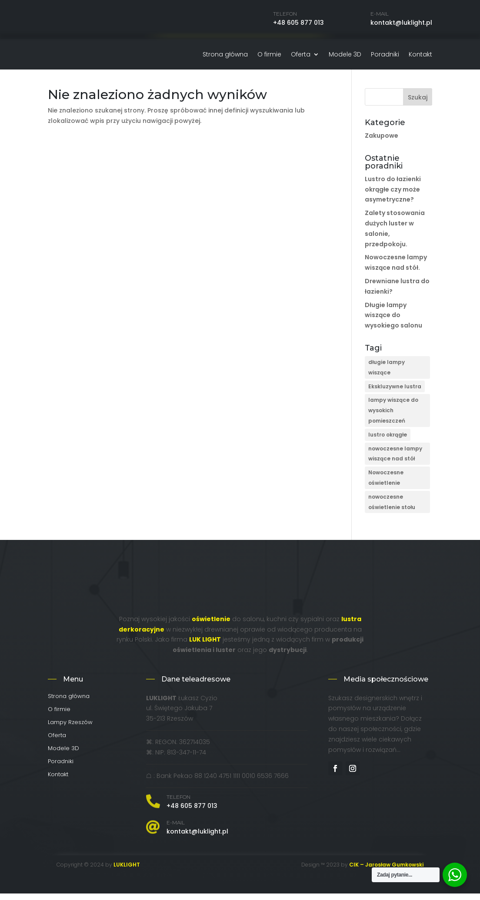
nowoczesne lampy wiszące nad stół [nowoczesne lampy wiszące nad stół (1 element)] (395, 460)
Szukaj (417, 103)
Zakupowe (381, 142)
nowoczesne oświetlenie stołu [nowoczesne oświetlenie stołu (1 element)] (391, 508)
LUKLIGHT (126, 871)
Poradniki (385, 55)
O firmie (269, 55)
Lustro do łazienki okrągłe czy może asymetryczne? (393, 196)
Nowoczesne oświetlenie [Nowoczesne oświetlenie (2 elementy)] (385, 484)
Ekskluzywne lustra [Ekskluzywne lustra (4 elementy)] (394, 393)
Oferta (300, 55)
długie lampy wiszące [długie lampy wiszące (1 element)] (386, 374)
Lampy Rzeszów (70, 729)
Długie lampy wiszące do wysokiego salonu (393, 322)
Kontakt (420, 55)
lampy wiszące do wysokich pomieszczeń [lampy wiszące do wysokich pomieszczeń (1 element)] (393, 417)
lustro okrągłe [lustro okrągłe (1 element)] (387, 441)
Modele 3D (345, 55)
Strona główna (225, 55)
